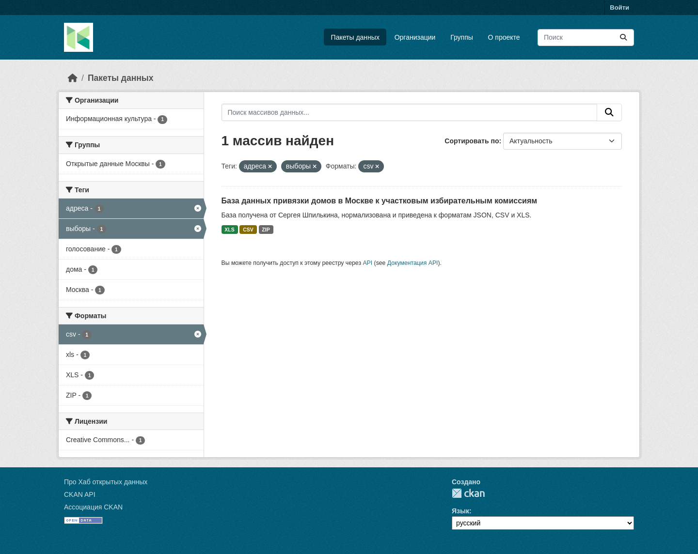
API (367, 263)
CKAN (468, 493)
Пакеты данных (355, 37)
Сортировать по (471, 141)
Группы (461, 37)
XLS (229, 229)
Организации (415, 37)
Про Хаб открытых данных (105, 482)
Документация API (412, 263)
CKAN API (79, 494)
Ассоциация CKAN (93, 507)
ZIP (266, 229)
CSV (248, 229)
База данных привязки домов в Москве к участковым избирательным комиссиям (380, 201)
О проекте (504, 37)
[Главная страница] (73, 78)
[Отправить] (623, 37)
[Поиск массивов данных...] (586, 37)
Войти (619, 7)
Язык (460, 511)
